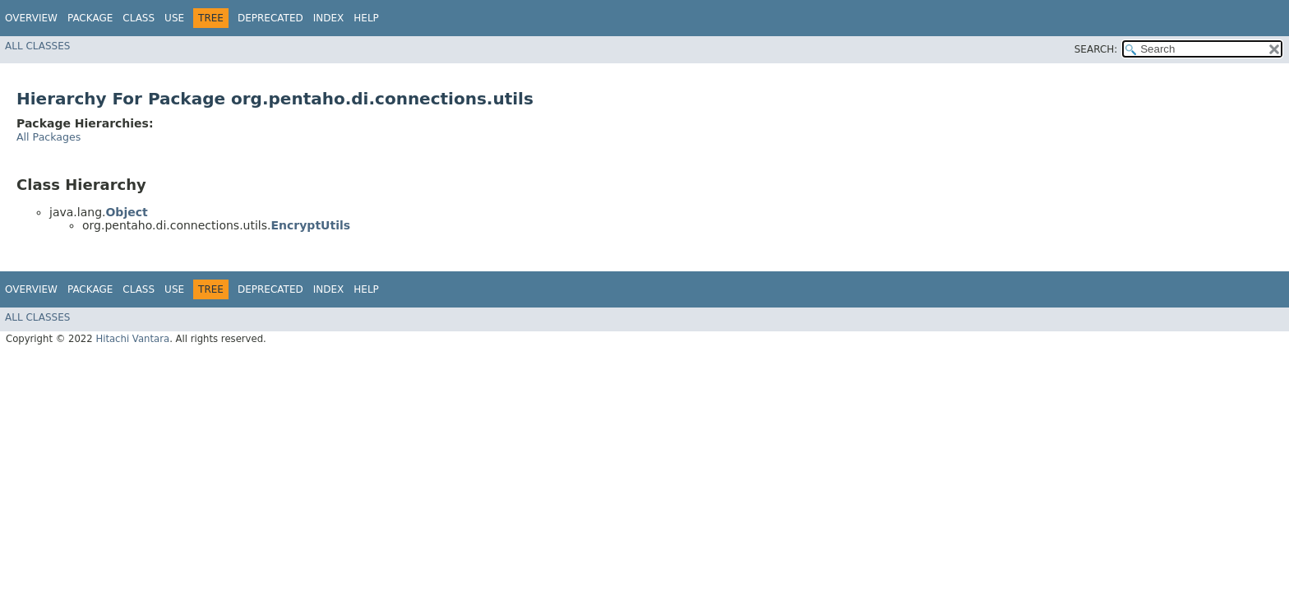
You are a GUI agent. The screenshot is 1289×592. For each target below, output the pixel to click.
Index (328, 18)
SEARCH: (1096, 49)
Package (90, 18)
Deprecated (270, 18)
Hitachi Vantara (132, 339)
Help (366, 18)
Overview (31, 18)
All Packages (48, 137)
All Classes (37, 46)
